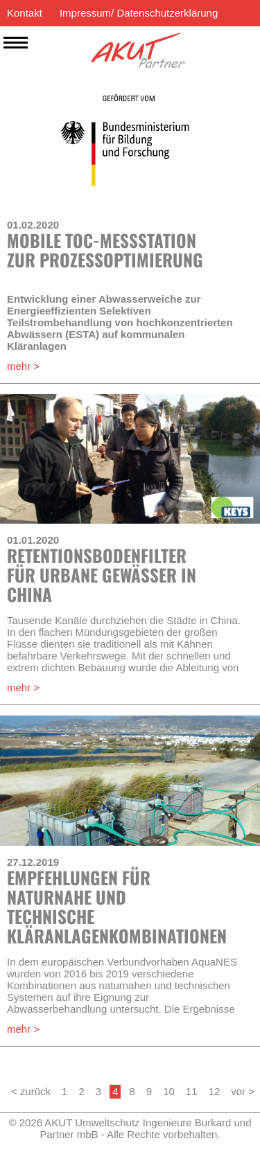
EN (223, 39)
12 (214, 1091)
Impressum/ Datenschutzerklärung (139, 13)
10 (169, 1091)
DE (246, 39)
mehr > (23, 366)
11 (192, 1091)
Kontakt (24, 13)
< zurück (31, 1091)
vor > (242, 1091)
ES (202, 39)
